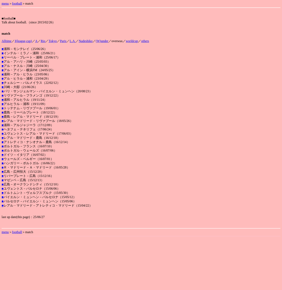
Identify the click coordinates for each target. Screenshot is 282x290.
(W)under (102, 41)
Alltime (6, 41)
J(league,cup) (23, 41)
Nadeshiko (85, 41)
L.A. (72, 41)
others (145, 41)
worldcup (132, 41)
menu (5, 3)
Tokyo (53, 41)
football (17, 3)
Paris (63, 41)
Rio (43, 41)
